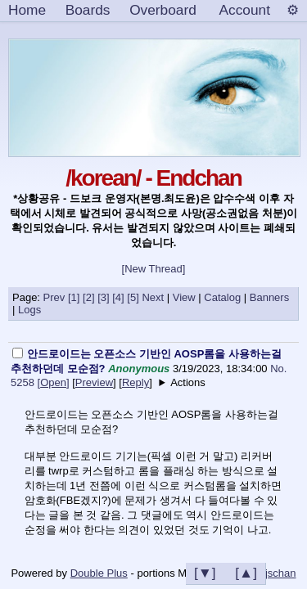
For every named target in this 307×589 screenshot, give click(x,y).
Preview (94, 382)
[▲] (246, 572)
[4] (118, 297)
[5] (132, 297)
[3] (103, 297)
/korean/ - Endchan (153, 178)
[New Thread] (154, 269)
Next (153, 297)
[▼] (205, 572)
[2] (88, 297)
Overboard (162, 10)
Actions (187, 382)
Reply (135, 382)
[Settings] (292, 10)
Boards (88, 10)
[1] (73, 297)
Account (244, 10)
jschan (280, 573)
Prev (54, 297)
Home (27, 10)
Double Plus (99, 573)
